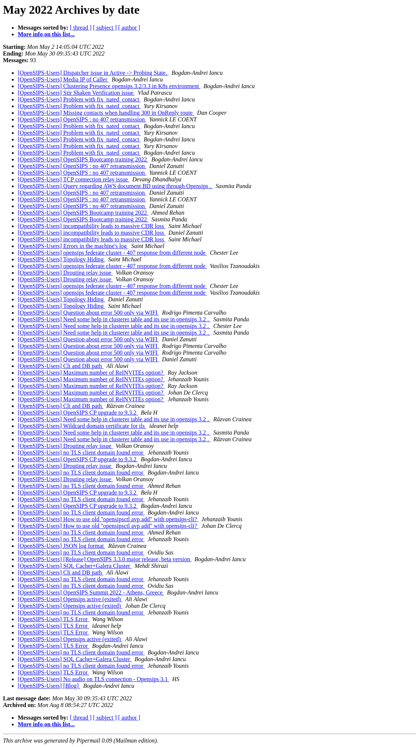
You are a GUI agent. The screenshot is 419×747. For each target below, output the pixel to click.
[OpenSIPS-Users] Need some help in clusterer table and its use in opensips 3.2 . (114, 319)
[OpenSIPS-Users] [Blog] (49, 686)
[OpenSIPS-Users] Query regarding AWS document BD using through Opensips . (115, 186)
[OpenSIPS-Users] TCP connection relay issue (73, 179)
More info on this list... (46, 34)
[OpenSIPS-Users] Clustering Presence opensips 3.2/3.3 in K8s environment (109, 86)
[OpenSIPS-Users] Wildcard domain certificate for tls (82, 426)
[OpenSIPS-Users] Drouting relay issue (65, 272)
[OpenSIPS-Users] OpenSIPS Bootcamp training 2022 (83, 159)
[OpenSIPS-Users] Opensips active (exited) (70, 599)
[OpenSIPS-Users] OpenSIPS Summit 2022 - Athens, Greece (91, 592)
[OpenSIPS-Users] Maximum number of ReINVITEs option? (91, 372)
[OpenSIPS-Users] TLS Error (53, 619)
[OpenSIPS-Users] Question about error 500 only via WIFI (88, 312)
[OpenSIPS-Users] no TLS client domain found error (81, 452)
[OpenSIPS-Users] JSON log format (61, 546)
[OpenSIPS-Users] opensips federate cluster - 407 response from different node (112, 252)
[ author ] (129, 27)
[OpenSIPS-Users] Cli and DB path (61, 366)
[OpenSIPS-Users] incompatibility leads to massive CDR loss (92, 226)
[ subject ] (105, 27)
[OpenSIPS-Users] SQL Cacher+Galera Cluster (75, 566)
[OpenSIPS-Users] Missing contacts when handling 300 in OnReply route (106, 113)
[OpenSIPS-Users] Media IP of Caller (63, 79)
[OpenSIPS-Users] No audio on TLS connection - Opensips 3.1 (93, 679)
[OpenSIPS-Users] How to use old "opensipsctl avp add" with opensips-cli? (108, 519)
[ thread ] (81, 27)
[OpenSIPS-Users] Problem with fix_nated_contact (79, 99)
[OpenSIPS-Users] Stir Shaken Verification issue (76, 93)
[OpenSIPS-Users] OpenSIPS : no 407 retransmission (82, 119)
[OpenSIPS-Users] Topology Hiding (61, 259)
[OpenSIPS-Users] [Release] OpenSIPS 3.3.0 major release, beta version (105, 559)
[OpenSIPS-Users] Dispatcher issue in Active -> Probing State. (93, 73)
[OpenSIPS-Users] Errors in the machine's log (73, 246)
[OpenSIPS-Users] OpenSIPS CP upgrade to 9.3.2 (78, 412)
